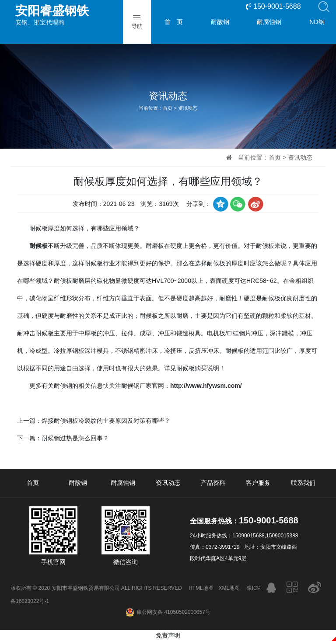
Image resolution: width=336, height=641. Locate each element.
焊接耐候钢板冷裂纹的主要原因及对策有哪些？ (106, 420)
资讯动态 (187, 108)
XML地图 (229, 588)
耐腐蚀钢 (269, 21)
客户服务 (258, 482)
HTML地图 (201, 588)
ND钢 (316, 21)
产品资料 (213, 482)
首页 (167, 108)
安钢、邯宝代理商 (76, 14)
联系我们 (303, 482)
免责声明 (168, 635)
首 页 (173, 21)
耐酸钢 (220, 21)
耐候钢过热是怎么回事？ (75, 438)
